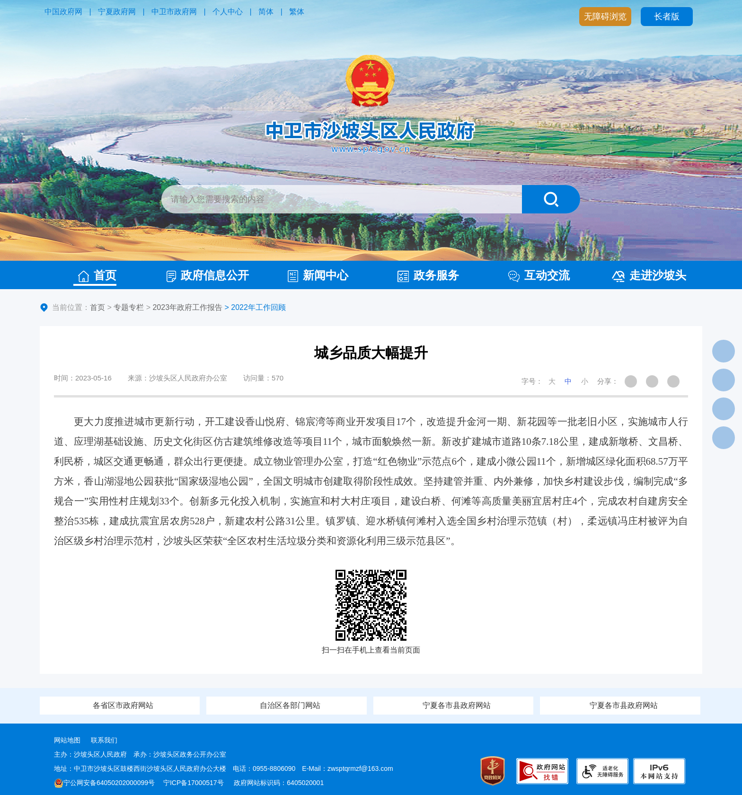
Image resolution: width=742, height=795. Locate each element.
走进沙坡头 (649, 275)
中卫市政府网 (174, 12)
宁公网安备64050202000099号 (104, 782)
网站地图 (67, 740)
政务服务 (428, 275)
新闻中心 (318, 275)
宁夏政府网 (117, 12)
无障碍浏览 (605, 16)
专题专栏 (129, 307)
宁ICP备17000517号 (194, 782)
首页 (97, 275)
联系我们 (104, 740)
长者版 (667, 16)
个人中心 (227, 12)
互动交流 (539, 275)
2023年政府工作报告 (187, 307)
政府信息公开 (208, 275)
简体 (266, 12)
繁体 (296, 12)
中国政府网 (63, 12)
